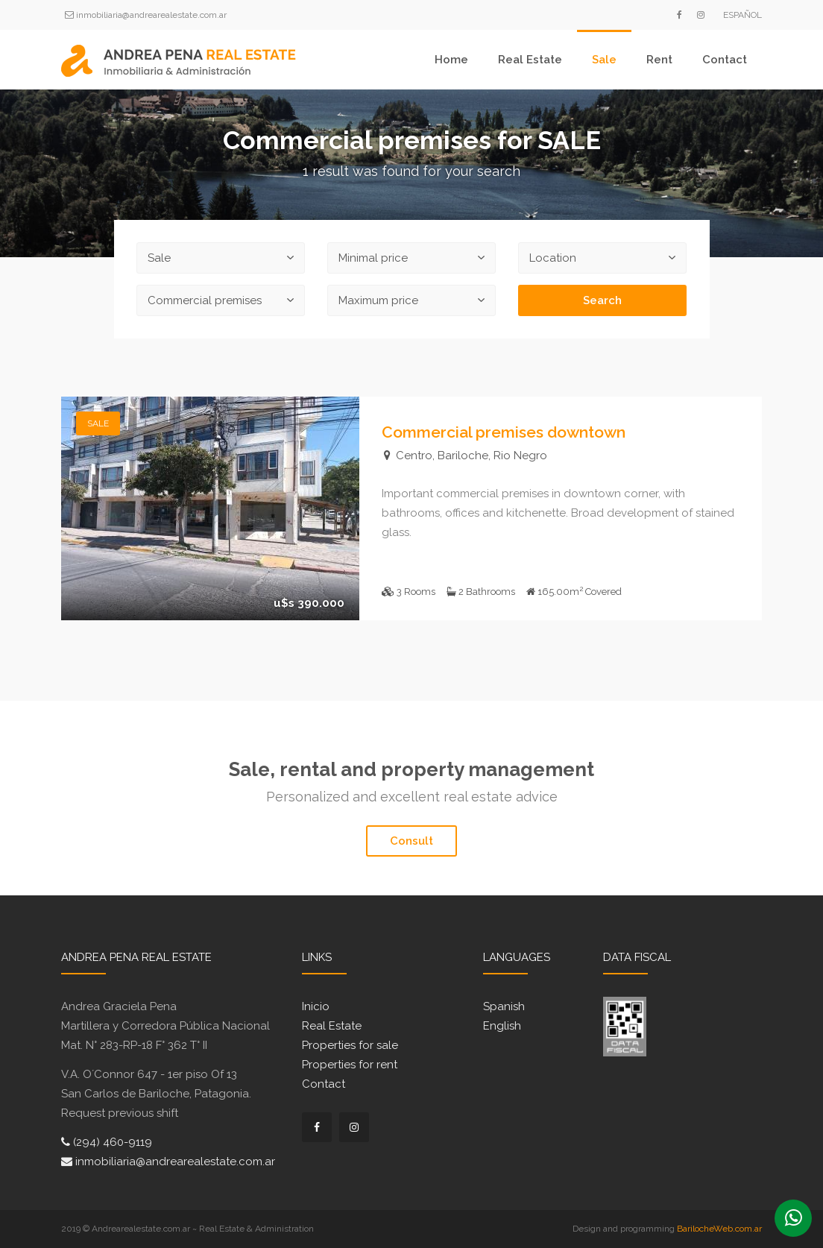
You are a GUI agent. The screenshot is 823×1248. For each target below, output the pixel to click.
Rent (659, 59)
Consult (411, 841)
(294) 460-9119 (106, 1142)
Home (451, 59)
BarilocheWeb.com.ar (719, 1228)
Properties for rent (349, 1064)
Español (742, 15)
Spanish (504, 1006)
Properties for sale (350, 1045)
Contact (724, 59)
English (502, 1026)
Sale (604, 59)
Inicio (315, 1006)
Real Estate (530, 59)
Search (602, 300)
